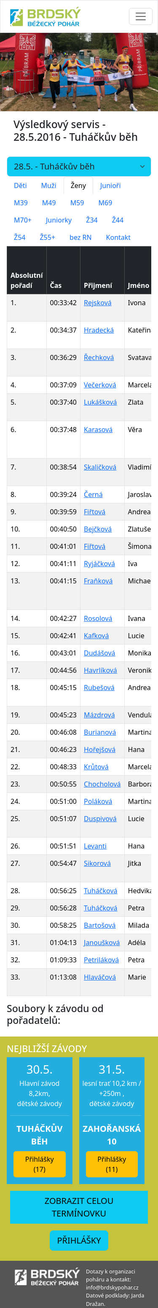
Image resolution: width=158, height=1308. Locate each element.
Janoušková (102, 942)
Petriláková (101, 959)
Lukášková (100, 402)
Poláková (98, 801)
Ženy (78, 185)
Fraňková (98, 581)
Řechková (99, 357)
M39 (21, 202)
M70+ (23, 220)
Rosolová (98, 618)
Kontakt (118, 237)
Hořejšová (99, 749)
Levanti (95, 846)
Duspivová (100, 818)
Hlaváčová (100, 977)
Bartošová (100, 925)
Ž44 (117, 220)
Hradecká (99, 330)
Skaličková (100, 467)
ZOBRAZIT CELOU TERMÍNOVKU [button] (79, 1207)
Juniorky (59, 220)
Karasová (98, 429)
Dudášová (99, 653)
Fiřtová (94, 511)
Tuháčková (101, 890)
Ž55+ (47, 237)
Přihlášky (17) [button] (39, 1164)
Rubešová (99, 687)
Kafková (96, 635)
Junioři (110, 185)
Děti (20, 185)
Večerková (100, 384)
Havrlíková (100, 670)
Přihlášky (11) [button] (111, 1164)
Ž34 (91, 220)
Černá (93, 494)
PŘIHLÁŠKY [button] (79, 1240)
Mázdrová (99, 715)
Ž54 (19, 237)
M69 (105, 202)
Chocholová (102, 784)
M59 (77, 202)
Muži (48, 185)
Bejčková (98, 529)
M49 (49, 202)
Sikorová (97, 863)
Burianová (100, 732)
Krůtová (96, 766)
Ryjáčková (99, 563)
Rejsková (98, 302)
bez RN (81, 237)
